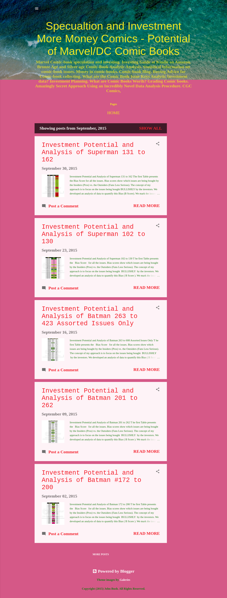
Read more (146, 205)
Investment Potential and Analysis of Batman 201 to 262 (89, 398)
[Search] (190, 9)
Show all (150, 128)
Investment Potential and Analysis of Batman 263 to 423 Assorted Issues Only (89, 316)
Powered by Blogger (113, 571)
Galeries (125, 579)
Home (113, 112)
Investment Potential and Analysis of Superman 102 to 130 (93, 234)
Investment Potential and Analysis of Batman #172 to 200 (91, 480)
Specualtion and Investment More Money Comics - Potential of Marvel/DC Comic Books (113, 38)
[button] (158, 144)
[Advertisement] (181, 176)
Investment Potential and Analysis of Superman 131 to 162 (93, 152)
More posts (101, 554)
